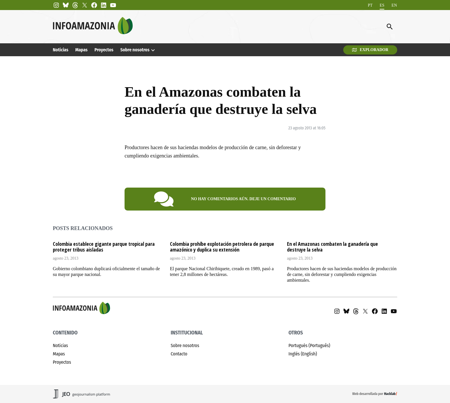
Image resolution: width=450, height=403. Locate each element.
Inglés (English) (302, 354)
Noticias (60, 49)
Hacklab (389, 394)
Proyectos (103, 49)
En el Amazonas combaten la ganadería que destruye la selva (332, 246)
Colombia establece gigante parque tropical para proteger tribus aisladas (104, 246)
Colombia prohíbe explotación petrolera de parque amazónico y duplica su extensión (222, 246)
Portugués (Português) (309, 345)
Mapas (81, 49)
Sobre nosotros (134, 49)
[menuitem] (370, 5)
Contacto (179, 354)
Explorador (370, 50)
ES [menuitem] (382, 5)
